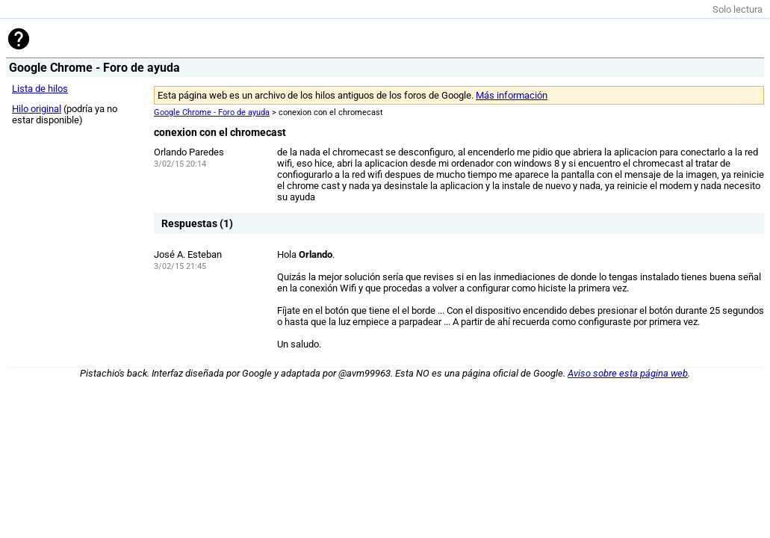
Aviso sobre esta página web (628, 373)
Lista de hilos (40, 88)
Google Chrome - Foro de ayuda (212, 112)
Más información (511, 95)
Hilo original (36, 108)
